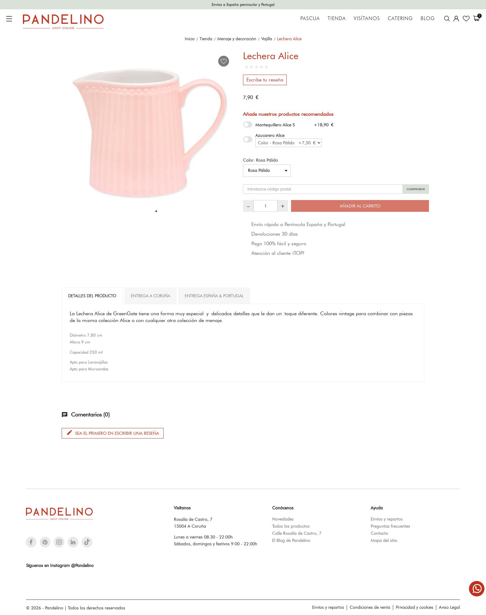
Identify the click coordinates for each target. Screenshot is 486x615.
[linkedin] (73, 542)
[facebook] (31, 542)
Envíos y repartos (387, 519)
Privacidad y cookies (414, 607)
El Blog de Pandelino (291, 540)
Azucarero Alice (270, 135)
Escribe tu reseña (264, 80)
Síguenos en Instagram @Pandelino (60, 565)
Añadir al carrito (360, 206)
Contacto (379, 533)
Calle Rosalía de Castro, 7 (296, 533)
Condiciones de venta (370, 607)
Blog (428, 18)
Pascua (310, 18)
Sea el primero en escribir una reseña (112, 432)
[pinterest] (45, 542)
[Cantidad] (265, 206)
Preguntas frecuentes (390, 526)
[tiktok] (87, 542)
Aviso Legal (449, 607)
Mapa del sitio (384, 540)
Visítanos (367, 18)
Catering (400, 18)
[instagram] (59, 542)
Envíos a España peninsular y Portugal (243, 4)
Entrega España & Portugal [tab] (214, 295)
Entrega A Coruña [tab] (150, 295)
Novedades (283, 519)
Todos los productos (291, 526)
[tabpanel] (150, 133)
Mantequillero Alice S (275, 125)
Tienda (337, 18)
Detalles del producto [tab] (92, 295)
